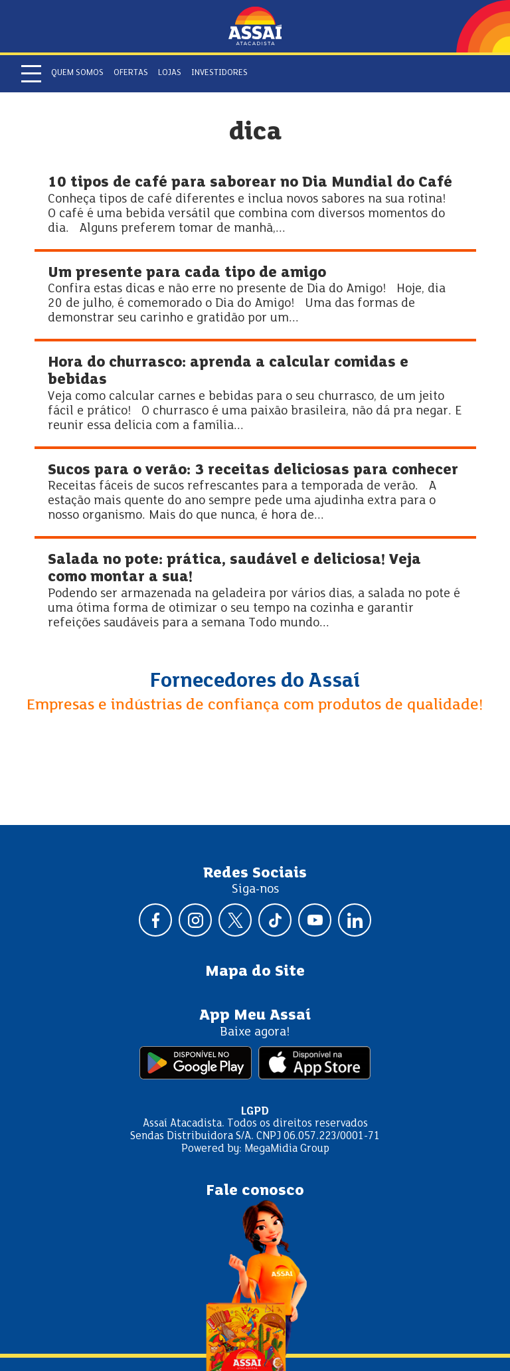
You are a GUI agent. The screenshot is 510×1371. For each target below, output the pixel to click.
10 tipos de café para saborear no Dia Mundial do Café (250, 183)
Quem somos (77, 73)
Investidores (219, 73)
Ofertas (131, 73)
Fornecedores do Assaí (255, 681)
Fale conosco (255, 1191)
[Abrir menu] (31, 73)
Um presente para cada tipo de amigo (187, 273)
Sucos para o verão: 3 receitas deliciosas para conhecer (253, 470)
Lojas (169, 73)
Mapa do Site (255, 972)
